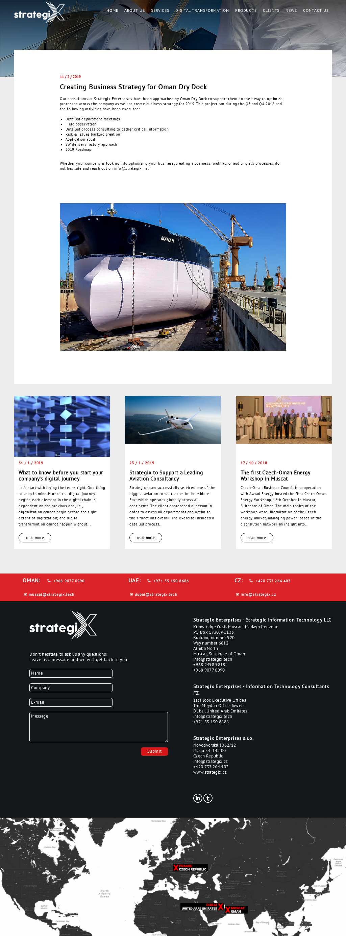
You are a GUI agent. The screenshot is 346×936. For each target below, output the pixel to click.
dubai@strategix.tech (156, 594)
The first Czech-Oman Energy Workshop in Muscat (275, 475)
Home (112, 10)
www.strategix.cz (210, 772)
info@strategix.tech (212, 659)
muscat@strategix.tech (51, 594)
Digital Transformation (202, 10)
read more (35, 537)
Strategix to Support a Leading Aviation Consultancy (166, 475)
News (291, 10)
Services (160, 10)
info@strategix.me (131, 168)
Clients (271, 10)
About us (134, 10)
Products (246, 10)
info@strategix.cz (258, 594)
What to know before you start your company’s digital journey (61, 475)
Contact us (316, 10)
